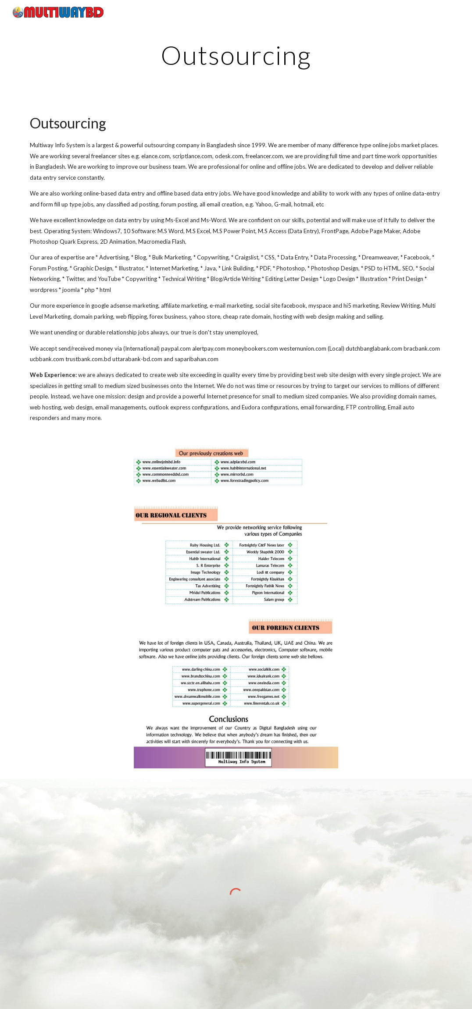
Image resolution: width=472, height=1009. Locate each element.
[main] (236, 55)
